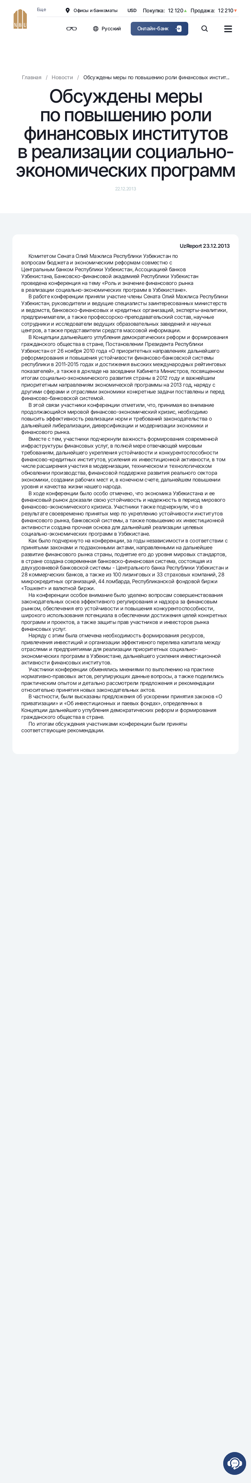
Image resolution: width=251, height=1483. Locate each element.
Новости (62, 77)
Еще (41, 9)
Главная (32, 77)
